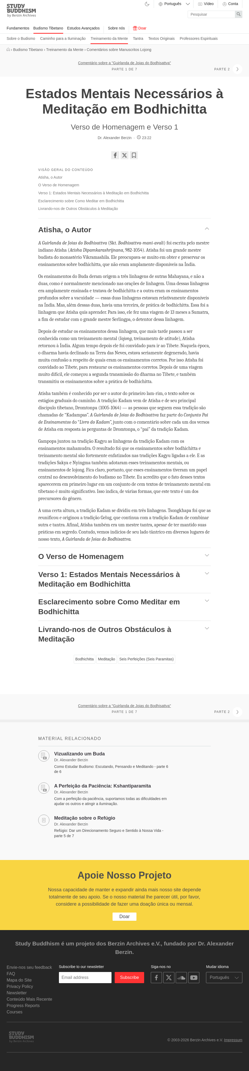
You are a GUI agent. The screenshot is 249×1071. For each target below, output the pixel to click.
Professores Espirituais (199, 38)
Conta (230, 4)
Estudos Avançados (83, 28)
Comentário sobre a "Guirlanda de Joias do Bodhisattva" (124, 63)
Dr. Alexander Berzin (115, 138)
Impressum (233, 1040)
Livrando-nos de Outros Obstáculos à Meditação (78, 209)
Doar (139, 28)
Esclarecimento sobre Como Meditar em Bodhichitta (81, 201)
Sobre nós (116, 28)
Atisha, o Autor (50, 177)
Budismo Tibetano (48, 28)
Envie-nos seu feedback (29, 967)
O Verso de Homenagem (58, 185)
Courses (15, 1012)
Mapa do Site (19, 980)
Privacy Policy (20, 986)
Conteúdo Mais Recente (29, 999)
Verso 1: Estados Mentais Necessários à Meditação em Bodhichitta (93, 193)
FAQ (11, 973)
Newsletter (17, 993)
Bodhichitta (84, 659)
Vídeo (205, 4)
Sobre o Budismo (21, 38)
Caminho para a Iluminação (62, 38)
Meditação (106, 659)
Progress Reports (23, 1005)
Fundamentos (18, 28)
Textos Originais (161, 38)
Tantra (138, 38)
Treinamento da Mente (109, 38)
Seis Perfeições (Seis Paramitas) (146, 659)
